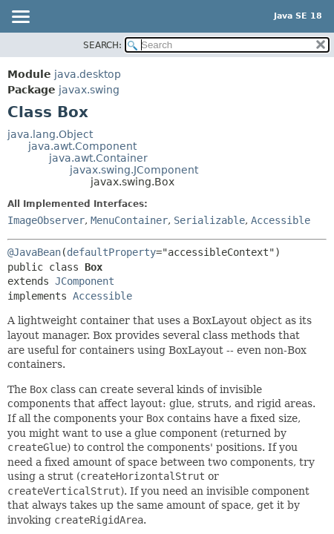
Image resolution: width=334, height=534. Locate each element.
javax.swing (89, 90)
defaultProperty (111, 252)
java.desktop (87, 74)
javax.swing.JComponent (134, 170)
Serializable (209, 220)
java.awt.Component (82, 146)
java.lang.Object (50, 134)
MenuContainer (129, 220)
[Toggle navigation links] (20, 17)
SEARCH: (102, 45)
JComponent (84, 281)
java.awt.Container (98, 158)
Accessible (280, 220)
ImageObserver (46, 220)
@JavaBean (34, 252)
